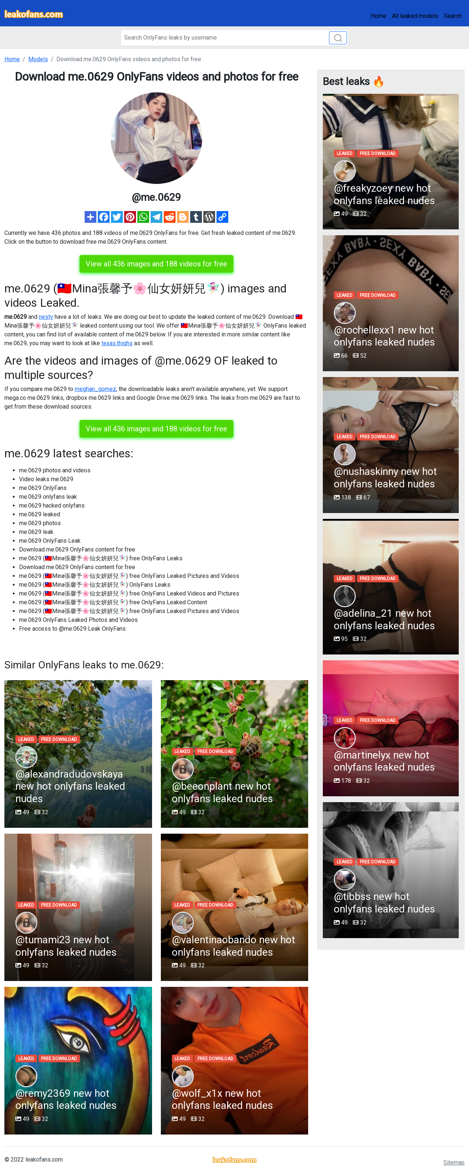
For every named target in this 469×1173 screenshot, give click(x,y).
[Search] (234, 37)
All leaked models (415, 15)
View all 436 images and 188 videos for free (156, 263)
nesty (46, 316)
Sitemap (454, 1162)
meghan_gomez (95, 389)
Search (453, 15)
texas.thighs (117, 343)
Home (378, 15)
